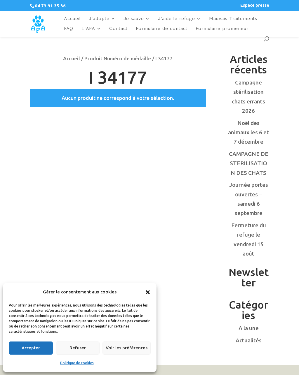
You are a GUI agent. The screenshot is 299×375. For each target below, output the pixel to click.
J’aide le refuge (176, 19)
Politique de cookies (77, 363)
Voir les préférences (126, 347)
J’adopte (99, 19)
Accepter (31, 347)
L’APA (88, 29)
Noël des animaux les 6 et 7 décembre (248, 132)
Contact (118, 29)
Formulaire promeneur (222, 29)
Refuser (77, 347)
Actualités (249, 340)
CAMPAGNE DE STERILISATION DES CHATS (248, 163)
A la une (249, 328)
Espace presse (254, 5)
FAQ (68, 29)
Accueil (72, 19)
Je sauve (134, 19)
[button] (148, 292)
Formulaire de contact (161, 29)
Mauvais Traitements (233, 19)
